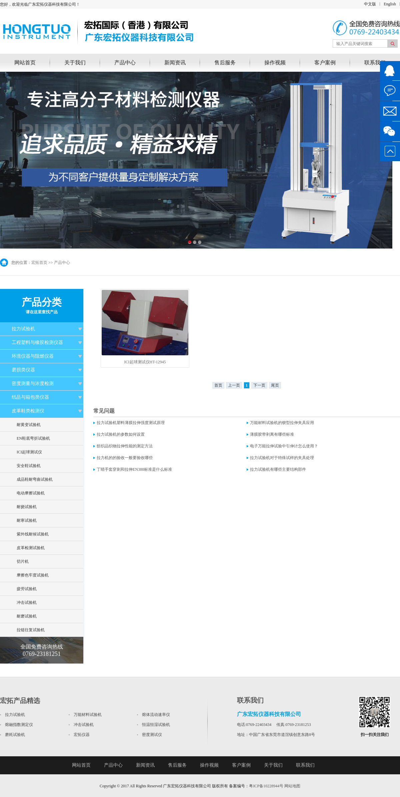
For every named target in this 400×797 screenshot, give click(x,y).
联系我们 (375, 62)
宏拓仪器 (82, 734)
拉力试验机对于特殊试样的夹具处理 (282, 457)
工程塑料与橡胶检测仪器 (37, 342)
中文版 (370, 4)
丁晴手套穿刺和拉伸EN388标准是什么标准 (134, 469)
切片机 (23, 561)
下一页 (259, 385)
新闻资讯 (175, 62)
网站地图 (292, 786)
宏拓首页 (39, 262)
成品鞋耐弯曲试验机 (35, 479)
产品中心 (125, 62)
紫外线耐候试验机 (33, 534)
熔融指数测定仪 (19, 724)
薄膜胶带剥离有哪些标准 (272, 434)
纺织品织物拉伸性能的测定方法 (125, 446)
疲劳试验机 (27, 588)
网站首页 (25, 62)
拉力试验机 (23, 328)
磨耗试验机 (15, 734)
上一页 (234, 385)
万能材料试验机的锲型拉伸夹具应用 (282, 422)
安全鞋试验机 (29, 465)
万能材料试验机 (88, 714)
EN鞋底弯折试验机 (33, 438)
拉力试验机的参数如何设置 (121, 434)
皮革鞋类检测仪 (28, 410)
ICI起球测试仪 (29, 452)
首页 (218, 385)
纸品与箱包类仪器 (30, 397)
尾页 (275, 385)
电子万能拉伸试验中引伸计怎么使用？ (284, 446)
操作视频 (275, 62)
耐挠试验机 (27, 506)
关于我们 (75, 62)
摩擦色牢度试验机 (33, 575)
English (390, 4)
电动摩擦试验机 (31, 493)
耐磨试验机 (27, 616)
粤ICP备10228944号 (266, 786)
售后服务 (225, 62)
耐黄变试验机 (29, 424)
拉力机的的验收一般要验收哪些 (125, 457)
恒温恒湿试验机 (156, 724)
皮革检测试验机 (31, 547)
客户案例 (325, 62)
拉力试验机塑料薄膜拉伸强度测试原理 (131, 422)
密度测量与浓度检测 (33, 383)
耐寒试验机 (27, 520)
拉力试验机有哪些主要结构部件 (278, 469)
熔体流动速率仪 (156, 714)
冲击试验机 (27, 602)
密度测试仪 (152, 734)
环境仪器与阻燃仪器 (33, 356)
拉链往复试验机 (31, 630)
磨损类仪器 (23, 369)
